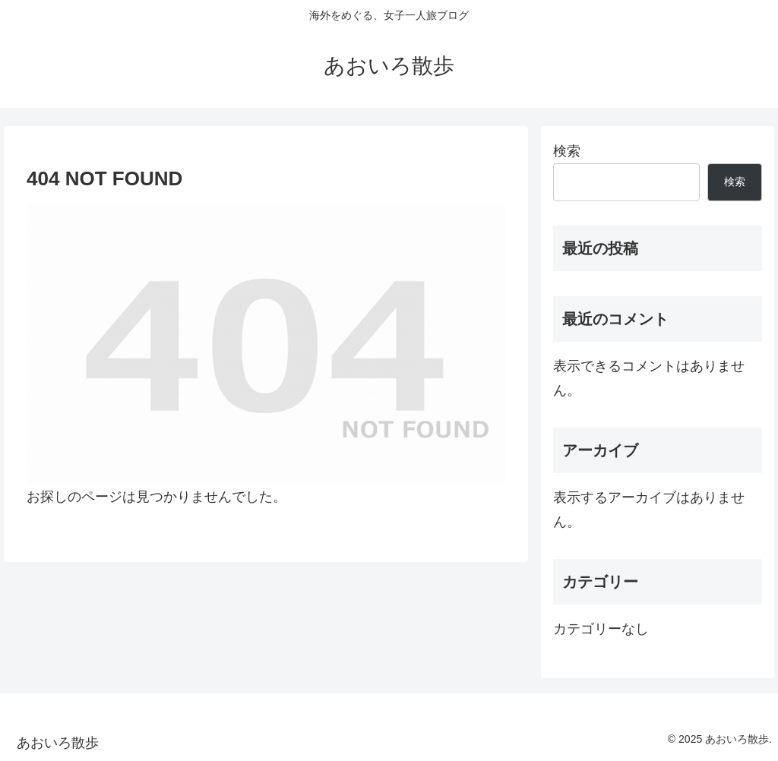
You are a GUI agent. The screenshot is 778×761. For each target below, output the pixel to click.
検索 (566, 151)
